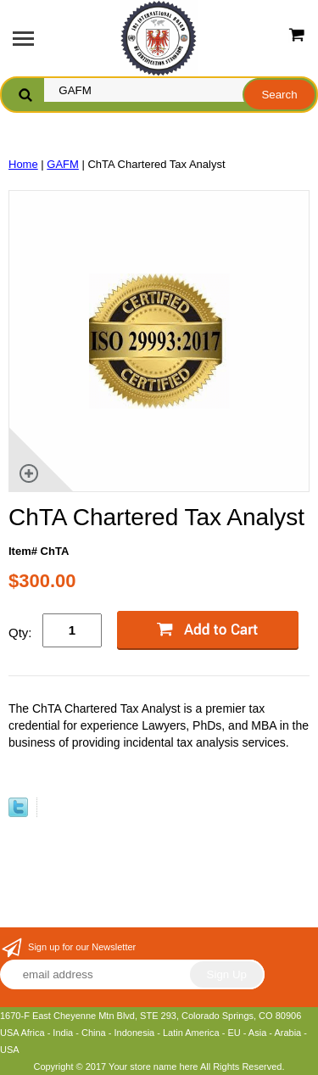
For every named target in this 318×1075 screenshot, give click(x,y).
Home (23, 164)
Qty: (20, 632)
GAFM (63, 164)
